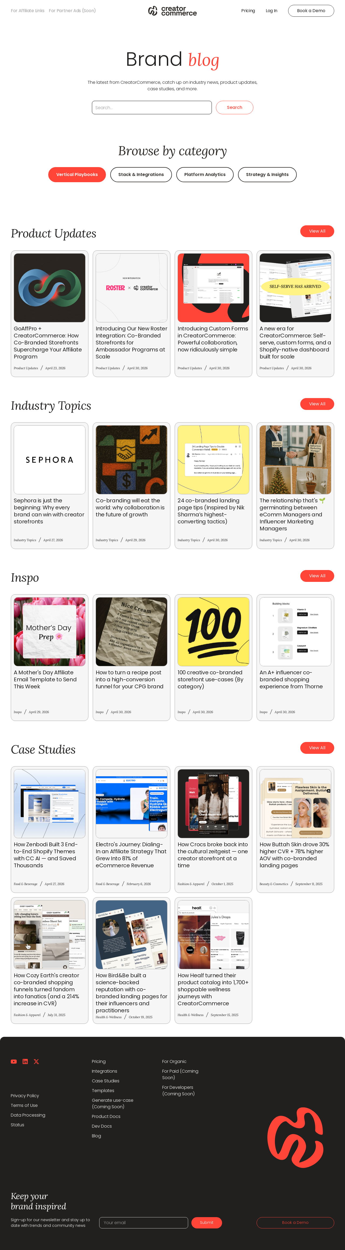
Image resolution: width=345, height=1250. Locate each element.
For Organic (174, 1061)
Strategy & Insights (267, 174)
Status (17, 1125)
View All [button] (317, 231)
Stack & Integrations (141, 174)
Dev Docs (102, 1126)
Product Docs (106, 1116)
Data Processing (28, 1115)
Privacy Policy (25, 1096)
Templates (103, 1090)
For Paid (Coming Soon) (180, 1074)
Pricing (99, 1061)
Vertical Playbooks (77, 174)
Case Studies (105, 1081)
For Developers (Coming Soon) (178, 1090)
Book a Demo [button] (311, 11)
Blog (96, 1136)
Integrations (104, 1071)
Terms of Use (24, 1105)
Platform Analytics (205, 174)
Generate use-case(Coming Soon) (112, 1103)
